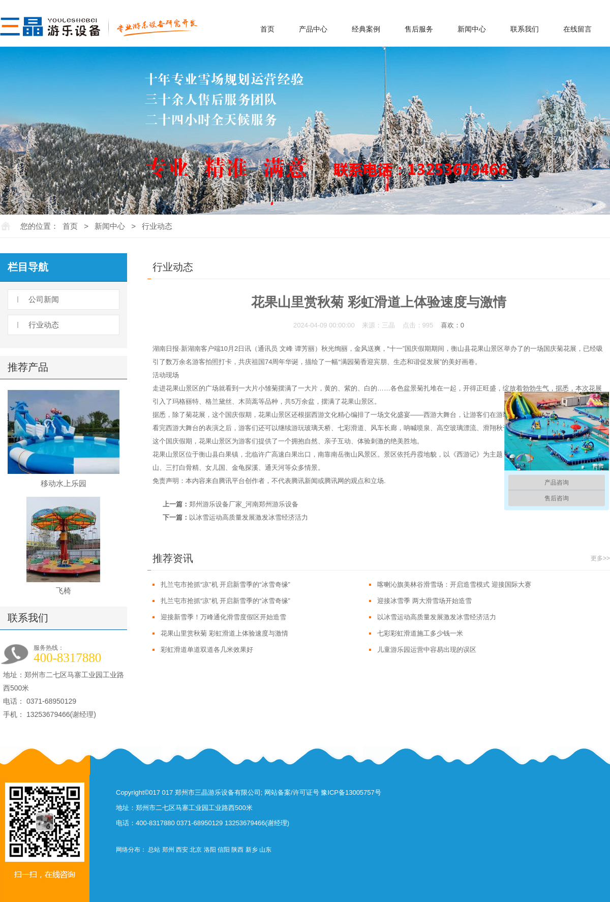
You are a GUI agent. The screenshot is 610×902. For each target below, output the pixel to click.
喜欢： (452, 325)
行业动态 (157, 226)
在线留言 (577, 29)
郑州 (168, 849)
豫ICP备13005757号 (351, 792)
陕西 (237, 849)
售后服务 (419, 29)
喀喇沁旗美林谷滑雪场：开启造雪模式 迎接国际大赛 (454, 584)
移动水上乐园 (63, 483)
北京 (196, 849)
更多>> (600, 558)
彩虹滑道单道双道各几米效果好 (207, 649)
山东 (265, 849)
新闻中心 (472, 29)
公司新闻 (43, 299)
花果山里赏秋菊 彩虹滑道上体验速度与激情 (224, 633)
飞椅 (63, 590)
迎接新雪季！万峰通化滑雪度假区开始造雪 (223, 617)
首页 (267, 29)
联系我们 (524, 29)
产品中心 (313, 29)
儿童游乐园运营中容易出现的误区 (426, 649)
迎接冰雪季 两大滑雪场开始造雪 (424, 601)
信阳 (224, 849)
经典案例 (366, 29)
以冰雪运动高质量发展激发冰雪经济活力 (248, 517)
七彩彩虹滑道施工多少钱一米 (420, 633)
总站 (154, 849)
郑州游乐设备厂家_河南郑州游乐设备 (243, 504)
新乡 (252, 849)
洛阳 (210, 849)
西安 (182, 849)
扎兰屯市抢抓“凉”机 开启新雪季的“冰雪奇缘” (225, 584)
